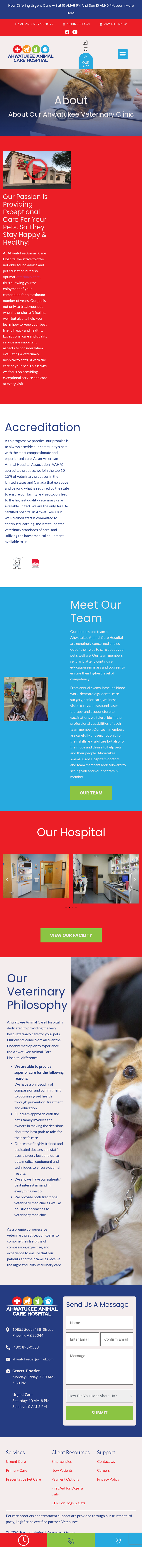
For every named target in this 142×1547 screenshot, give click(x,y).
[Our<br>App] (85, 56)
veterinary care (28, 276)
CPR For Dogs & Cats (68, 1503)
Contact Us (106, 1461)
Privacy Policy (108, 1479)
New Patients (62, 1470)
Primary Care (16, 1470)
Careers (103, 1470)
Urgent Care (16, 1461)
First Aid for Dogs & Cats (67, 1491)
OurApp (85, 64)
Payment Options (65, 1479)
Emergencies (61, 1461)
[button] (123, 54)
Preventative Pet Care (23, 1479)
